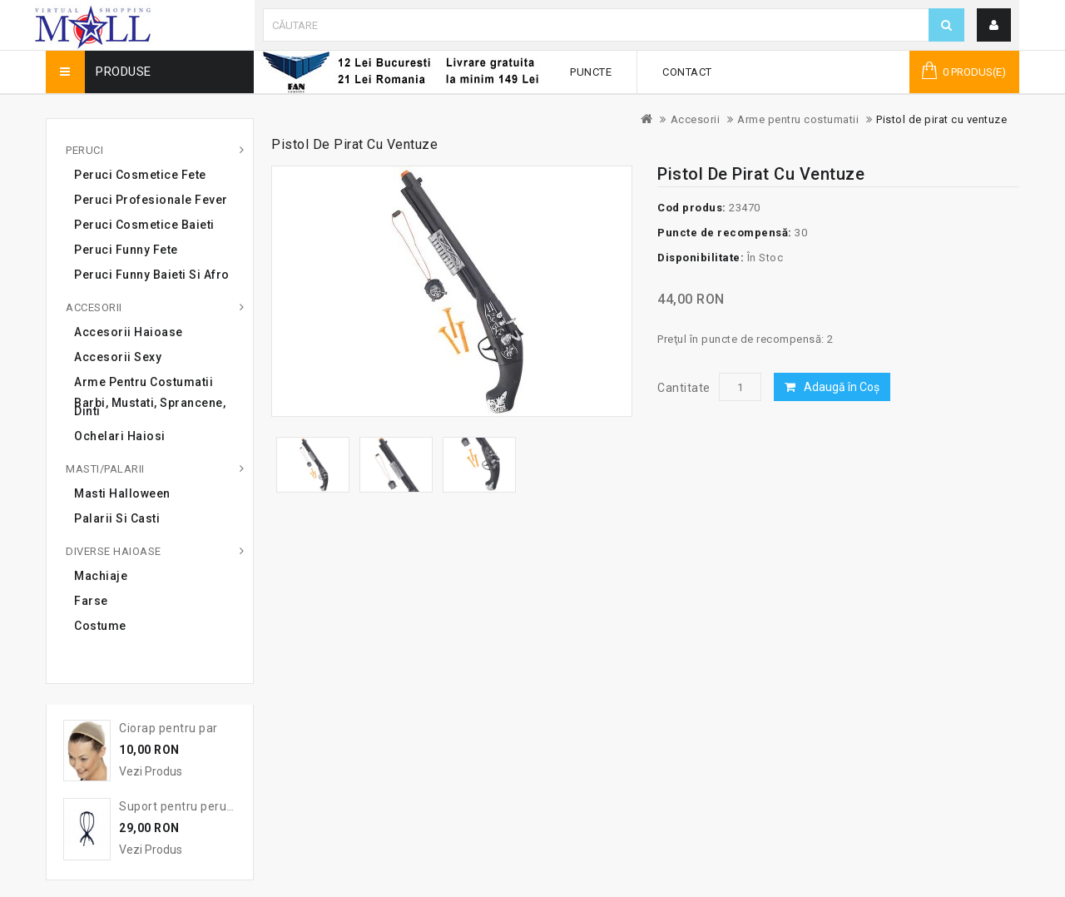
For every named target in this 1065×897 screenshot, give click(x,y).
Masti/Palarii (105, 469)
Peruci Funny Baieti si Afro (152, 274)
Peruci (84, 150)
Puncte (591, 72)
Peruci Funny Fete (126, 249)
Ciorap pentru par (168, 728)
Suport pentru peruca (179, 806)
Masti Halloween (122, 493)
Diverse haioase (113, 551)
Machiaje (100, 576)
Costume (100, 626)
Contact (687, 72)
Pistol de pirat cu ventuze (941, 119)
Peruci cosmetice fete (140, 175)
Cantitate (684, 387)
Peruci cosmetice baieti (144, 225)
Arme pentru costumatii (798, 119)
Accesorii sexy (117, 357)
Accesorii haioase (128, 332)
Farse (91, 601)
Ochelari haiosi (120, 436)
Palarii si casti (117, 518)
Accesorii (696, 119)
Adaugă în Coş (841, 387)
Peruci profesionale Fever (151, 200)
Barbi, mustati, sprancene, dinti (149, 407)
